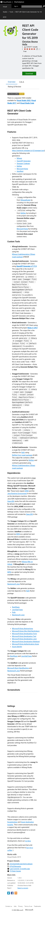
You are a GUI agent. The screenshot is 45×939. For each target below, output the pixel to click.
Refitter (19, 166)
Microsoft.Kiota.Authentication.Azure (25, 644)
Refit (23, 452)
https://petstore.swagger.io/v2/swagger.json (28, 150)
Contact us (8, 906)
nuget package (17, 257)
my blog (28, 841)
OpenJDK (10, 501)
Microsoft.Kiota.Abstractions (22, 629)
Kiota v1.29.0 (32, 328)
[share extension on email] (15, 894)
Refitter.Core (16, 455)
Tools (11, 12)
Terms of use (28, 906)
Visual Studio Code (27, 103)
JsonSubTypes (17, 610)
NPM (27, 491)
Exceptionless (12, 822)
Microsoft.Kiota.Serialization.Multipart (26, 641)
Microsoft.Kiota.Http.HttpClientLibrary (26, 631)
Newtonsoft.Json (13, 584)
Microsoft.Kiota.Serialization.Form (24, 634)
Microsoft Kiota (22, 169)
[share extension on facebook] (12, 894)
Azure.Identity (17, 647)
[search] (31, 6)
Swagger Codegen (23, 163)
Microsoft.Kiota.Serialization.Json (24, 639)
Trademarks (37, 906)
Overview (11, 82)
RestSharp (16, 607)
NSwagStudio (25, 200)
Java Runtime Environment (17, 493)
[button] (29, 73)
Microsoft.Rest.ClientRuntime (18, 668)
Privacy (20, 906)
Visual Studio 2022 (24, 100)
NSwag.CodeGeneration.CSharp (23, 254)
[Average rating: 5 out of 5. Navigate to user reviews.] (30, 49)
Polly (14, 612)
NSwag (19, 158)
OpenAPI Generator (24, 161)
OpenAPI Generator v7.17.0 (26, 266)
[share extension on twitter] (9, 894)
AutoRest (20, 171)
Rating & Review (14, 87)
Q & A (21, 82)
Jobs (15, 906)
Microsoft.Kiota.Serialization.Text (24, 636)
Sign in (16, 6)
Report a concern (23, 888)
